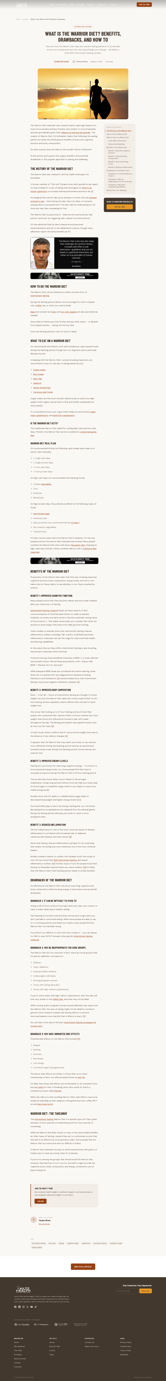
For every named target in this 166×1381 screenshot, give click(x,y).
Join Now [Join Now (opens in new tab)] (40, 1201)
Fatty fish (37, 378)
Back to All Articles (83, 1267)
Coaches (18, 1367)
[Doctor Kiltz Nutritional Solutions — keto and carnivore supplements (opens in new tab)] (61, 1325)
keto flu (81, 1077)
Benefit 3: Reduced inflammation (120, 167)
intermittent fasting (39, 295)
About (51, 5)
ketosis (58, 1090)
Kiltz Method (62, 5)
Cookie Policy (125, 1346)
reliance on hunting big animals (75, 132)
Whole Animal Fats (42, 387)
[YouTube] (31, 1307)
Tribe (72, 5)
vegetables (46, 484)
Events (113, 5)
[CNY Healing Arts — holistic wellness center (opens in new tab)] (41, 1325)
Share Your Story (92, 1346)
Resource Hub (20, 1358)
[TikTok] (36, 1307)
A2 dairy (75, 522)
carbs (41, 1087)
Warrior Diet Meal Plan (116, 144)
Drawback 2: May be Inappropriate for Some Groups (120, 180)
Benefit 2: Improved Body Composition (117, 157)
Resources (103, 5)
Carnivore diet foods (43, 392)
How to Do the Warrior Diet (117, 134)
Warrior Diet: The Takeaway (117, 190)
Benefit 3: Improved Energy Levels (118, 163)
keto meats (38, 374)
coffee (38, 305)
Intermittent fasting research (44, 610)
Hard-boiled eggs (41, 513)
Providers (80, 5)
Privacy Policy (125, 1342)
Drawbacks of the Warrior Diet (118, 170)
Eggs (32, 312)
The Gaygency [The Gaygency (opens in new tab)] (147, 1377)
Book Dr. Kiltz (54, 1346)
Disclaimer (124, 1354)
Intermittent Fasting (83, 26)
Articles (91, 5)
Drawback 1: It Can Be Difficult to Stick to (120, 175)
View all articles (44, 1224)
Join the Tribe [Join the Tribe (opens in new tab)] (144, 4)
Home (18, 19)
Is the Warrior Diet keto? (117, 141)
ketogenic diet (78, 545)
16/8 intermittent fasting (65, 860)
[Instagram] (23, 1307)
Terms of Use (125, 1350)
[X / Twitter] (27, 1307)
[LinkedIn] (19, 1307)
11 (84, 1016)
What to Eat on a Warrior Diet (118, 137)
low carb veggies (69, 312)
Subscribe (146, 1291)
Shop (51, 1354)
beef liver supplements (64, 415)
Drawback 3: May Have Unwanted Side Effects (116, 186)
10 (85, 867)
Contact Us (89, 1342)
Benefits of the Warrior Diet (117, 147)
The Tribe (18, 1350)
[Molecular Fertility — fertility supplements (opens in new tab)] (80, 1325)
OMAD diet (58, 999)
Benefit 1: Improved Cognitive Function (119, 152)
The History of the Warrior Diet (119, 131)
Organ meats (39, 369)
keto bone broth (45, 1104)
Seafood (37, 383)
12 (78, 1039)
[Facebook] (15, 1307)
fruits (53, 312)
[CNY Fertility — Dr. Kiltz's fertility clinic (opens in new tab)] (22, 1325)
